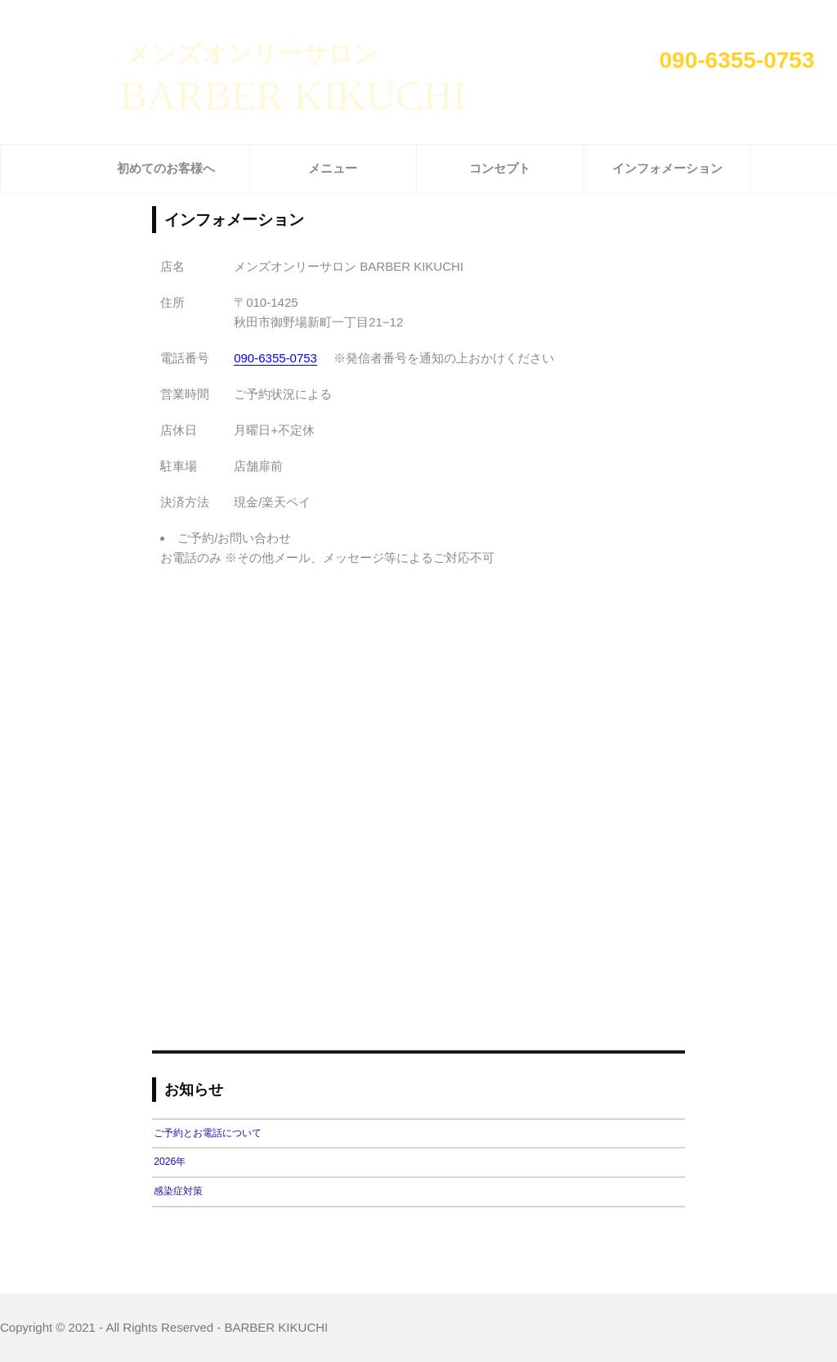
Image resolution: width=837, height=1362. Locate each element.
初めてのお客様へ (166, 168)
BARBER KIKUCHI (293, 96)
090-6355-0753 (737, 60)
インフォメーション (667, 168)
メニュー (332, 168)
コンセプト (499, 168)
